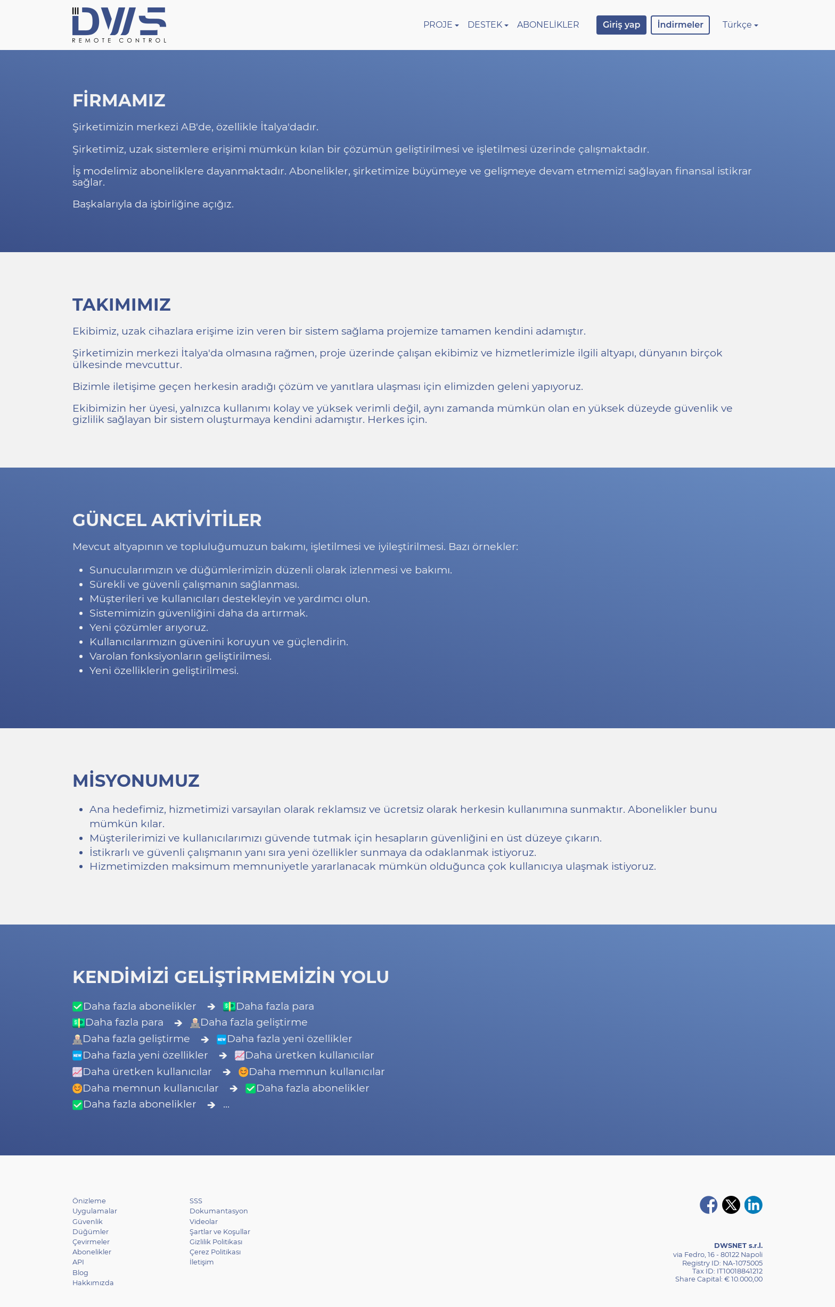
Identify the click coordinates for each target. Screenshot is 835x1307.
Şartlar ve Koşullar (220, 1232)
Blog (80, 1273)
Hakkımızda (93, 1283)
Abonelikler (548, 25)
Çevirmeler (91, 1242)
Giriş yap (621, 25)
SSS (196, 1201)
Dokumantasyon (219, 1211)
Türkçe (737, 25)
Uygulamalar (94, 1211)
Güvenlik (87, 1222)
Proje (438, 25)
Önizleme (89, 1201)
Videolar (204, 1222)
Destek (485, 25)
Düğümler (90, 1232)
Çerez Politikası (215, 1252)
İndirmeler (680, 25)
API (78, 1262)
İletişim (202, 1262)
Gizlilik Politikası (216, 1242)
